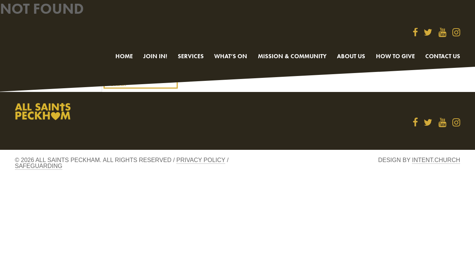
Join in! (155, 56)
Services (191, 56)
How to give (395, 56)
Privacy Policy (200, 160)
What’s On (230, 56)
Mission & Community (292, 56)
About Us (351, 56)
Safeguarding (38, 166)
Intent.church (436, 160)
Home (124, 56)
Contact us (442, 56)
